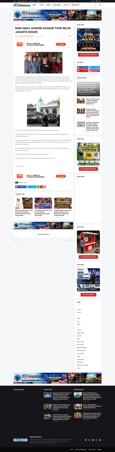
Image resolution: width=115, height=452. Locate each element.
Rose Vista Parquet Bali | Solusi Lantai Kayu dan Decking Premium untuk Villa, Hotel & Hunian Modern (24, 213)
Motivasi (79, 336)
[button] (96, 5)
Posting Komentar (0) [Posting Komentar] (43, 234)
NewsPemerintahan (82, 347)
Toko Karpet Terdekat (82, 365)
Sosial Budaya (56, 5)
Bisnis (78, 318)
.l (77, 315)
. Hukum (79, 309)
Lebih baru (17, 240)
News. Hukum (80, 341)
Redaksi (38, 1)
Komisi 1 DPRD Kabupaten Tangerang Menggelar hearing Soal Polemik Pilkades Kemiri (93, 101)
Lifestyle (66, 5)
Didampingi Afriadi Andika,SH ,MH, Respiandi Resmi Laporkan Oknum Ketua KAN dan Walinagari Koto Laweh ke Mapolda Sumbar (93, 113)
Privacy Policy (32, 1)
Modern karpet (80, 333)
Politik (42, 5)
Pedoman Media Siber (22, 1)
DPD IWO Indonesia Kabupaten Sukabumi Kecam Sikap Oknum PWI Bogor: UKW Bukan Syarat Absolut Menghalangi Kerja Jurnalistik (62, 417)
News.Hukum (80, 344)
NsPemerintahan (81, 350)
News (34, 5)
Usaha (78, 368)
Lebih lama (69, 240)
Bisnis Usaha (75, 5)
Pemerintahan (80, 353)
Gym (78, 321)
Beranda (17, 24)
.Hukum (79, 312)
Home (15, 1)
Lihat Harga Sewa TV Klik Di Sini (88, 54)
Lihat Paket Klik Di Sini (88, 294)
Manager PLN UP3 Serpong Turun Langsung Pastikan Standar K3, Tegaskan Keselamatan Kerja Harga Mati (61, 407)
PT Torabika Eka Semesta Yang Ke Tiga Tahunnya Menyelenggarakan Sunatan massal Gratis (43, 213)
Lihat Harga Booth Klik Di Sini (88, 169)
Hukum (48, 5)
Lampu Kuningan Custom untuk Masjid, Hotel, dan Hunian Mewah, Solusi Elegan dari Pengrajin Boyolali (62, 213)
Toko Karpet (80, 362)
